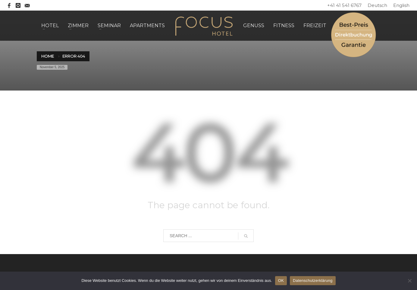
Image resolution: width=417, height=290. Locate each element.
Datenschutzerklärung (312, 280)
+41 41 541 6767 (344, 5)
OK (281, 280)
